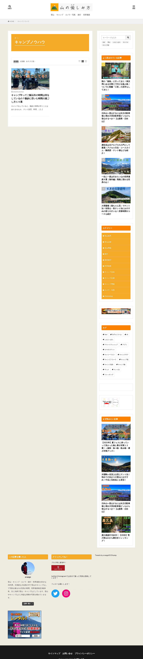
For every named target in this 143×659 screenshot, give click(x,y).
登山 (52, 15)
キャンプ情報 (110, 284)
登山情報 (108, 248)
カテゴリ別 (30, 61)
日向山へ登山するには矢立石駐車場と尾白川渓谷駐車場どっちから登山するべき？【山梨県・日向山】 (116, 117)
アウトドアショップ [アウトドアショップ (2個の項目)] (111, 344)
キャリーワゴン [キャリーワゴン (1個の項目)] (110, 354)
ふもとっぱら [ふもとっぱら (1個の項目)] (109, 339)
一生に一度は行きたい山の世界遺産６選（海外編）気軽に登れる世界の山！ (116, 179)
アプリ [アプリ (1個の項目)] (124, 344)
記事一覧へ (27, 603)
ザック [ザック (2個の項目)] (107, 369)
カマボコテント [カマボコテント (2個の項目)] (110, 349)
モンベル (125, 42)
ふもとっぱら (116, 42)
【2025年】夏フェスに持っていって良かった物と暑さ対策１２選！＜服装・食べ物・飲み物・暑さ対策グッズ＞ (116, 438)
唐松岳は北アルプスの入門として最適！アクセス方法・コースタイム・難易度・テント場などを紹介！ (116, 149)
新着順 (16, 61)
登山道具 (108, 236)
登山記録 (108, 242)
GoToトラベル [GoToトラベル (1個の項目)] (117, 334)
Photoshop (109, 296)
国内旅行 (108, 260)
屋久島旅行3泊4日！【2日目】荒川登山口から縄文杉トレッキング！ (116, 530)
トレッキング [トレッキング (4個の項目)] (109, 374)
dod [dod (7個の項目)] (106, 334)
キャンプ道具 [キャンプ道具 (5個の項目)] (109, 364)
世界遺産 (86, 15)
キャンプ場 (106, 45)
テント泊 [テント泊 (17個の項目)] (117, 369)
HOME (12, 21)
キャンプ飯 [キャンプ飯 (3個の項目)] (121, 364)
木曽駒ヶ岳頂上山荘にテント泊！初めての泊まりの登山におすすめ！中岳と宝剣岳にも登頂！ (116, 469)
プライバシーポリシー (85, 653)
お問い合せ (67, 653)
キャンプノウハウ (23, 21)
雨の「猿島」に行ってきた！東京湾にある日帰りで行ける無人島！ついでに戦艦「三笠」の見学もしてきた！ (116, 85)
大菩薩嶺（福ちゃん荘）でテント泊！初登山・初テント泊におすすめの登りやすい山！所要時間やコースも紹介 (116, 210)
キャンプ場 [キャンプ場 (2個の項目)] (124, 359)
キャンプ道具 (110, 272)
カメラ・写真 (70, 15)
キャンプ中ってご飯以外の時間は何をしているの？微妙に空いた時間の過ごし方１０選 (30, 98)
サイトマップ (54, 653)
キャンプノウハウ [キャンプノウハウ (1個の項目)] (110, 359)
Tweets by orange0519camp (106, 555)
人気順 (22, 61)
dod (104, 42)
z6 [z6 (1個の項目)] (127, 334)
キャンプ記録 (110, 278)
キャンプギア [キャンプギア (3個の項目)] (124, 354)
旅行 (79, 15)
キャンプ (59, 15)
